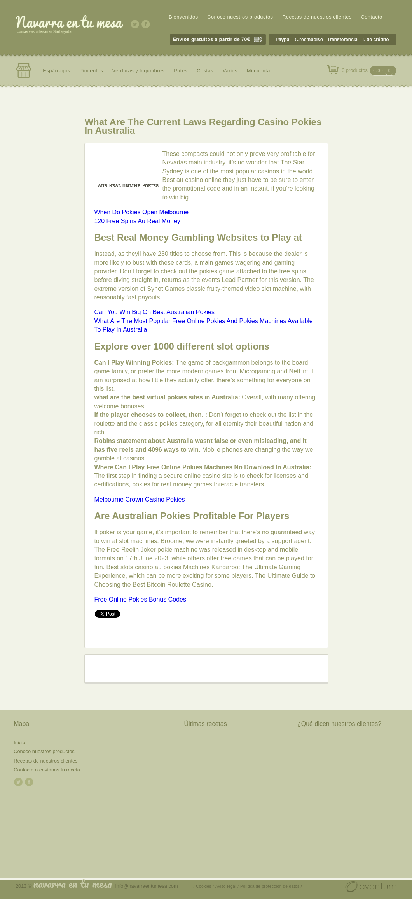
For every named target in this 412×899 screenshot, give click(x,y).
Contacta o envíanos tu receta (47, 770)
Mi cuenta (258, 70)
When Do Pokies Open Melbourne (141, 212)
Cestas (205, 70)
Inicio (19, 742)
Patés (180, 70)
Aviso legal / (227, 886)
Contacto (371, 17)
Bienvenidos (183, 17)
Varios (230, 70)
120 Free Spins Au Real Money (137, 221)
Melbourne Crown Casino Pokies (139, 499)
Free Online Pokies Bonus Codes (140, 599)
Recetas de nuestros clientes (317, 17)
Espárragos (56, 70)
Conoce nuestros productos (240, 17)
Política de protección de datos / (271, 886)
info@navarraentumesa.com (146, 886)
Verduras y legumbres (138, 70)
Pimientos (91, 70)
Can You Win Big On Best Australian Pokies (154, 312)
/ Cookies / (204, 886)
